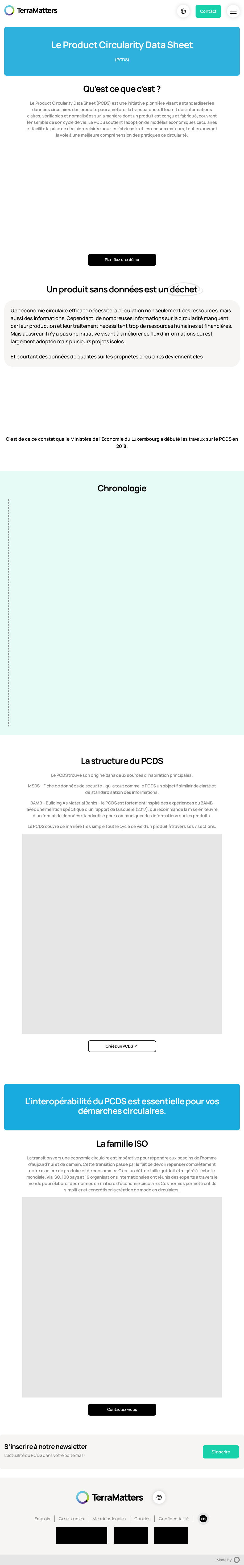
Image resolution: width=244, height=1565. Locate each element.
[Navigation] (233, 11)
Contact (208, 11)
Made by (228, 1560)
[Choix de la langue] (183, 11)
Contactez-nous (122, 1409)
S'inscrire (221, 1452)
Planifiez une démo (122, 259)
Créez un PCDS (119, 1046)
